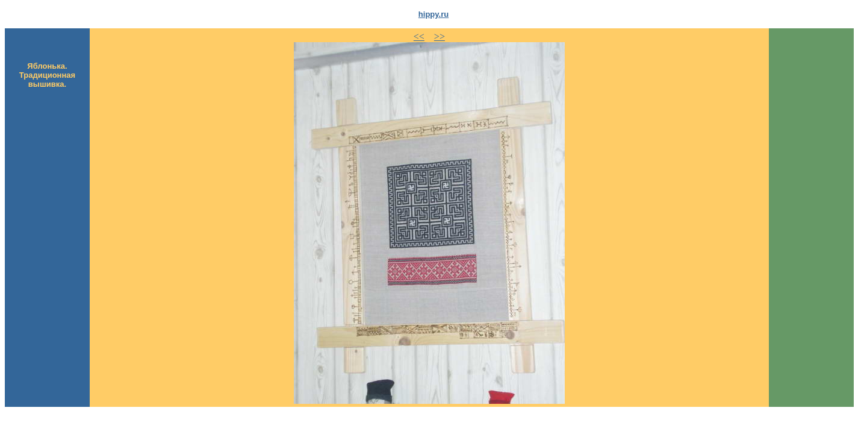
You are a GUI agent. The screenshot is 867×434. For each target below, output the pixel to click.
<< (419, 36)
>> (439, 36)
